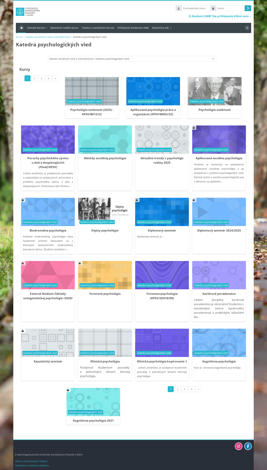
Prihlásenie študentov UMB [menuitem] (132, 28)
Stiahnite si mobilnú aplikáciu (32, 465)
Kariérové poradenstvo (219, 294)
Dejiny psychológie (105, 231)
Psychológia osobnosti (215, 110)
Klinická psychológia (105, 362)
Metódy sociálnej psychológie (105, 159)
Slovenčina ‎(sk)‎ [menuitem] (160, 28)
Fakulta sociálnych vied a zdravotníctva (48, 37)
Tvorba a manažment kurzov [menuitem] (98, 28)
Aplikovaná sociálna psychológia (219, 159)
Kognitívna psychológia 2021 (93, 421)
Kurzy (19, 37)
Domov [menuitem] (21, 29)
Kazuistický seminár (48, 362)
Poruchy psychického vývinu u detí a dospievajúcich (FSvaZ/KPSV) (48, 163)
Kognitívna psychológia (219, 362)
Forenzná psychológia (105, 294)
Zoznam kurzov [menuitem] (36, 28)
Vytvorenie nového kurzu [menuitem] (64, 28)
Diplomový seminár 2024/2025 (219, 231)
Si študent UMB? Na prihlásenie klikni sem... (220, 16)
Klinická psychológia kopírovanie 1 (162, 362)
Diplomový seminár (162, 231)
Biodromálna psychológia (48, 231)
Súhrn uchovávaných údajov (31, 461)
